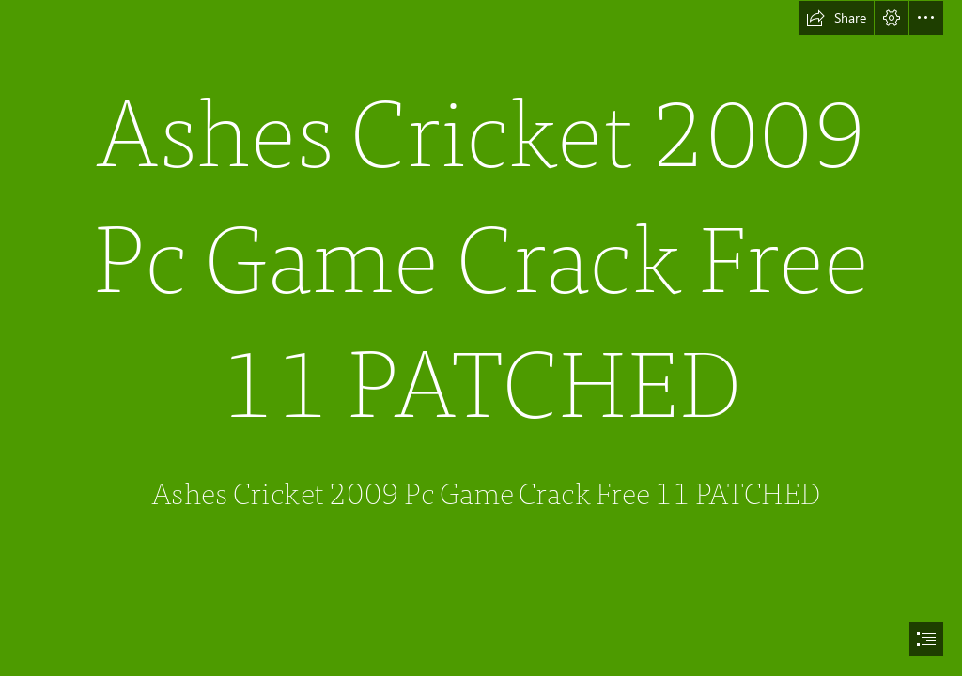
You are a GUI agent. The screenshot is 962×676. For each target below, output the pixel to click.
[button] (836, 18)
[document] (481, 338)
